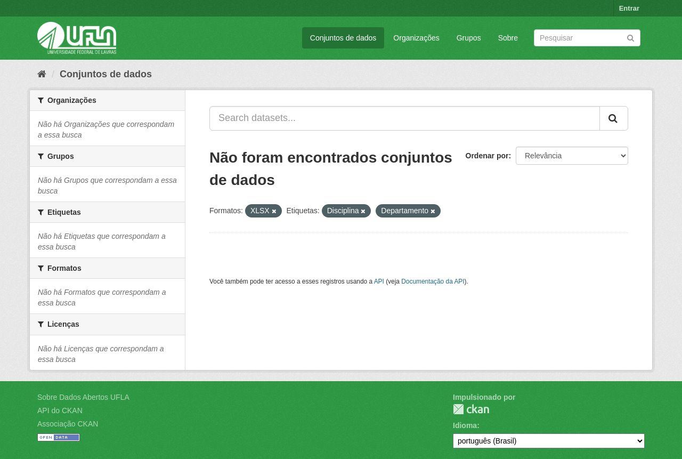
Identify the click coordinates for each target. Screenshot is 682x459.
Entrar (629, 8)
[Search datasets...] (404, 118)
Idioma (465, 425)
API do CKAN (60, 410)
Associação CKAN (67, 424)
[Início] (41, 74)
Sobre (508, 38)
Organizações (416, 38)
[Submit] (630, 37)
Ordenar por (487, 155)
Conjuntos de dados (343, 38)
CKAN (471, 409)
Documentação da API (432, 281)
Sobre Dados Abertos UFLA (83, 397)
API (379, 281)
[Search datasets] (587, 37)
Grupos (469, 38)
